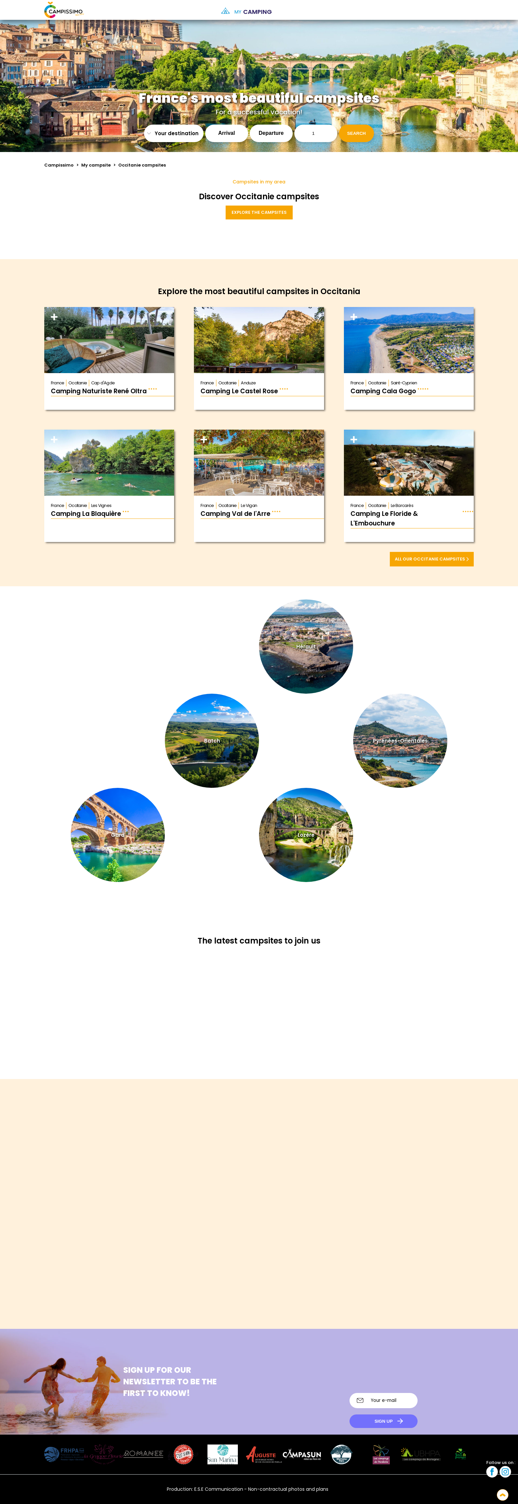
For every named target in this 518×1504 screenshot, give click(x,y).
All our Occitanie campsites (432, 559)
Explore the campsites (259, 212)
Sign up (384, 1421)
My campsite (96, 165)
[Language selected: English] (460, 10)
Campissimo (59, 165)
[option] (467, 10)
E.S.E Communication (218, 1489)
